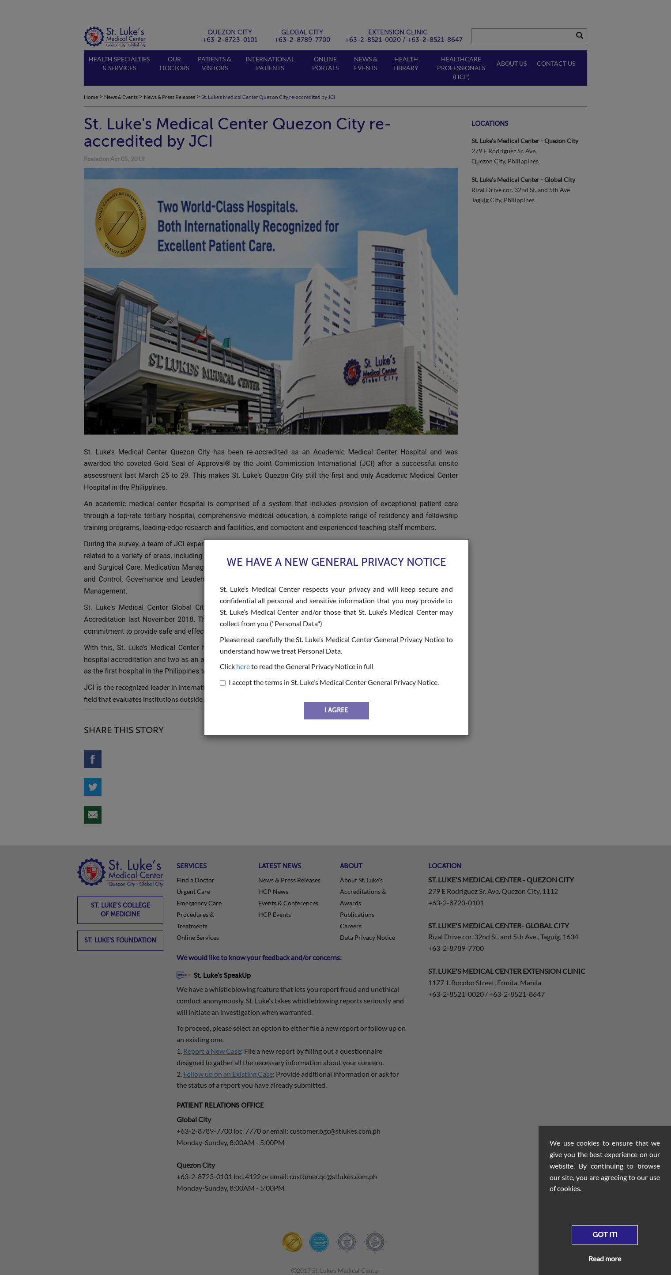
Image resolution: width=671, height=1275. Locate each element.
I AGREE (336, 710)
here (243, 666)
